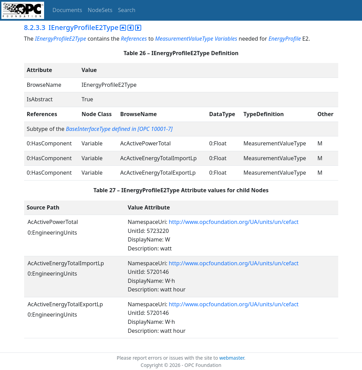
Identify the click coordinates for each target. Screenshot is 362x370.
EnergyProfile (285, 38)
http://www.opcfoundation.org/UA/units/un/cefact (234, 222)
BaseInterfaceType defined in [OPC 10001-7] (119, 129)
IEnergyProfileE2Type (60, 38)
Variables (226, 38)
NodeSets (100, 10)
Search (127, 10)
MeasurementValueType (184, 38)
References (134, 38)
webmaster (231, 357)
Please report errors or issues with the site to (168, 357)
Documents (67, 10)
